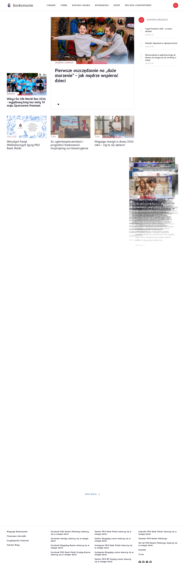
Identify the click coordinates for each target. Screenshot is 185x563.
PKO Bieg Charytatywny (138, 5)
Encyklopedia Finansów (18, 540)
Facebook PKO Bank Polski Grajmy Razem (70, 553)
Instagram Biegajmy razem (114, 553)
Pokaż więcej (92, 494)
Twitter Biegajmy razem (113, 539)
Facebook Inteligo (70, 539)
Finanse (51, 5)
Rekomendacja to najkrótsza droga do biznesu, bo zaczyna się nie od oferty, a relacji (160, 57)
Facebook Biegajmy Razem (70, 546)
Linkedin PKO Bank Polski (157, 532)
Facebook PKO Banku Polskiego (70, 532)
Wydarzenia (102, 5)
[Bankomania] (20, 5)
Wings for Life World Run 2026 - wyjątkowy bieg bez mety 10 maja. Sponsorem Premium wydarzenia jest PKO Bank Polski (26, 102)
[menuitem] (51, 5)
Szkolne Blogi (13, 545)
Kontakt (142, 550)
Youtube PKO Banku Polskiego (152, 538)
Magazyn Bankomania (17, 531)
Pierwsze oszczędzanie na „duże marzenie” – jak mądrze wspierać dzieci (86, 75)
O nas (141, 554)
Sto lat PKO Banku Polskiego (157, 544)
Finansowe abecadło (16, 536)
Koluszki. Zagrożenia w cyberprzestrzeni (161, 43)
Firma (64, 5)
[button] (175, 5)
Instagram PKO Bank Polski (113, 546)
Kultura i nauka (81, 5)
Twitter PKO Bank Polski (113, 532)
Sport (117, 5)
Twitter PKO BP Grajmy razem (113, 560)
